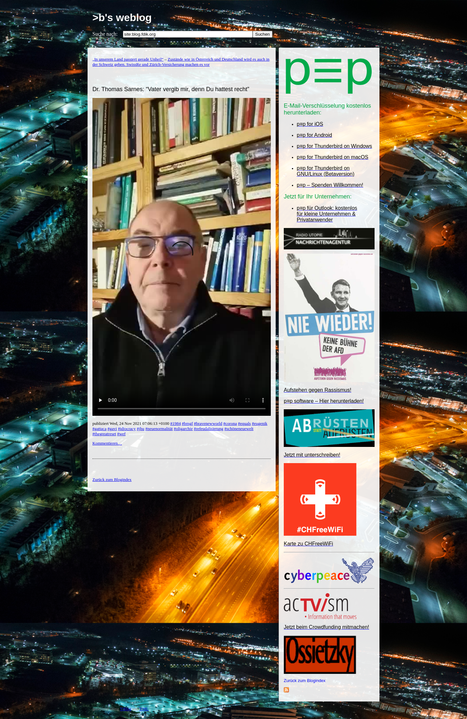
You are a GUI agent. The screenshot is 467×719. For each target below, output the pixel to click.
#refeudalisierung (208, 428)
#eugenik (260, 423)
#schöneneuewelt (239, 428)
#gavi (112, 428)
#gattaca (99, 428)
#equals (244, 423)
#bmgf (187, 423)
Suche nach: (105, 34)
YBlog (125, 708)
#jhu (140, 428)
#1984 (175, 423)
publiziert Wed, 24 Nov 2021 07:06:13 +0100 (131, 423)
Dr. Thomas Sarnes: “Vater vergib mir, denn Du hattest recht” (170, 89)
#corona (230, 423)
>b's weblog (122, 17)
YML (144, 708)
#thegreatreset (104, 433)
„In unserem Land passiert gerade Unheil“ (127, 59)
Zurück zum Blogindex (305, 680)
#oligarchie (183, 428)
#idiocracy (127, 428)
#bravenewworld (208, 423)
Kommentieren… (107, 443)
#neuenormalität (159, 428)
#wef (121, 433)
